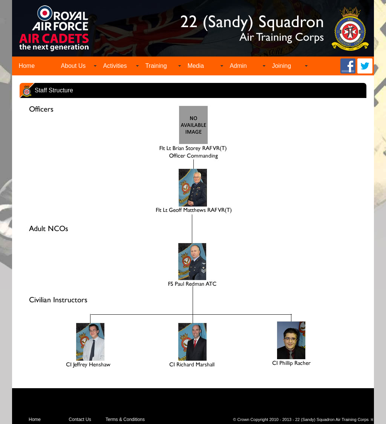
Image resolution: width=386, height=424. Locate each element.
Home (26, 66)
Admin (238, 66)
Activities (115, 66)
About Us (73, 66)
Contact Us (80, 419)
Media (195, 66)
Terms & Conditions (125, 419)
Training (156, 66)
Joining (281, 66)
